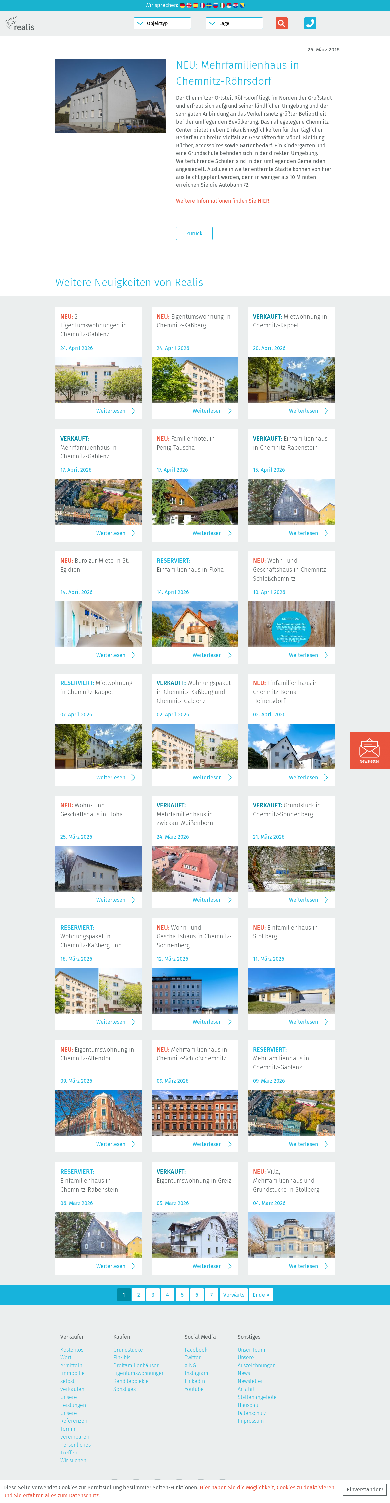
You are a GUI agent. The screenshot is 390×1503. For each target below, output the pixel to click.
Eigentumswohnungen (139, 1373)
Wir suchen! (74, 1460)
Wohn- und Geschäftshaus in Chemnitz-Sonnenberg (194, 936)
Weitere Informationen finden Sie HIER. (223, 201)
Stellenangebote (257, 1397)
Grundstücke (128, 1350)
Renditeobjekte (131, 1381)
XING (190, 1365)
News (244, 1373)
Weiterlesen (110, 411)
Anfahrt (246, 1389)
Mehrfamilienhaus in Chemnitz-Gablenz (88, 447)
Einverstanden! (365, 1489)
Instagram (196, 1373)
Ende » (261, 1295)
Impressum (251, 1421)
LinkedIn (195, 1381)
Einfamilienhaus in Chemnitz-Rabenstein (89, 1180)
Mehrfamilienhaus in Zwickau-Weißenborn (185, 814)
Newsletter (250, 1381)
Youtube (194, 1389)
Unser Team (251, 1350)
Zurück (194, 233)
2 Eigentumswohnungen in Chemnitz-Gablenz (93, 325)
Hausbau (248, 1405)
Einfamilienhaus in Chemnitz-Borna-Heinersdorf (285, 692)
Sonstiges (124, 1389)
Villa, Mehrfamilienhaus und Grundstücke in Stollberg (286, 1180)
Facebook (196, 1350)
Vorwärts (233, 1295)
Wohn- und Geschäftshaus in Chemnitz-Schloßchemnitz (290, 569)
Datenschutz (252, 1413)
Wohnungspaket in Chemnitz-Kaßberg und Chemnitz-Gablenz (194, 692)
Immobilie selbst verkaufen (72, 1381)
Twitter (193, 1357)
